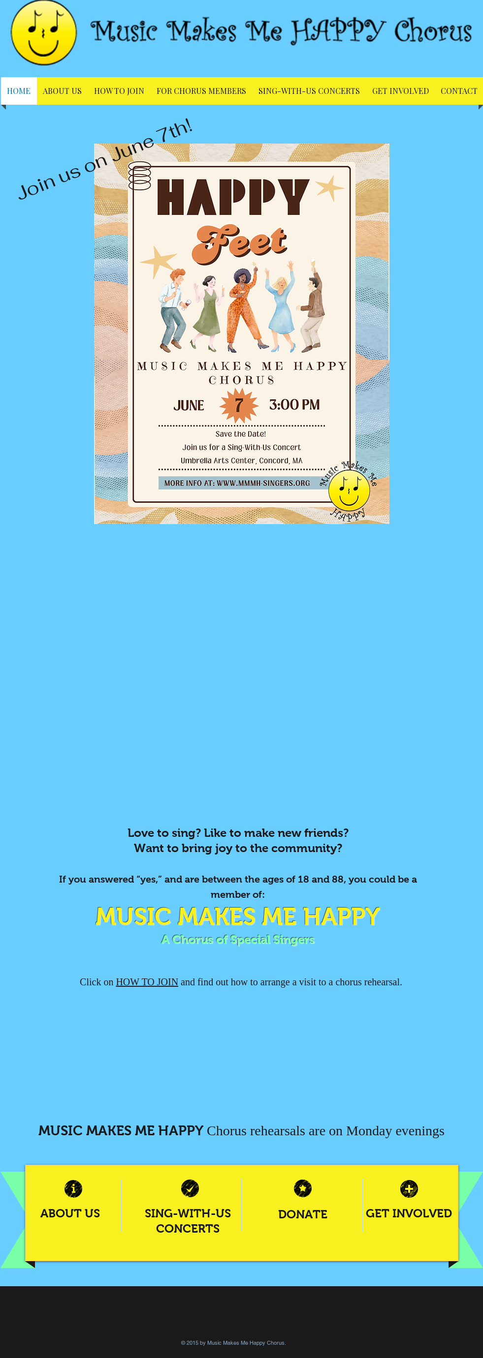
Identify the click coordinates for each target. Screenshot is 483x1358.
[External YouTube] (241, 688)
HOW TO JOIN (147, 981)
